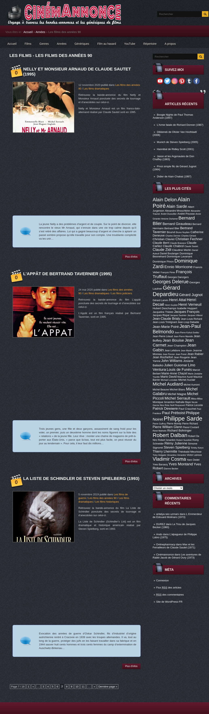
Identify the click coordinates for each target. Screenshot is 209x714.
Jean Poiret (181, 354)
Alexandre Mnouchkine (177, 210)
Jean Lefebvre (172, 350)
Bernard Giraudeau (177, 224)
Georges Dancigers (178, 277)
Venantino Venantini (176, 455)
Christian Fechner (189, 239)
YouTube (129, 43)
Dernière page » (107, 686)
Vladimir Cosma (169, 459)
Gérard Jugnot (191, 295)
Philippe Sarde (183, 418)
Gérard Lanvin (160, 300)
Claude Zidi (162, 250)
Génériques (81, 43)
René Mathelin (160, 430)
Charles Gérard (188, 235)
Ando (159, 534)
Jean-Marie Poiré (166, 327)
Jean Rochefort (163, 357)
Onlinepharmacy (165, 544)
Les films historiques (107, 501)
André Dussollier (169, 214)
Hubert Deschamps (164, 308)
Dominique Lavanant (179, 256)
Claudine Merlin (181, 249)
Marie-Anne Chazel (174, 373)
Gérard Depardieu (166, 291)
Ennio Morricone (178, 267)
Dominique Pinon (163, 261)
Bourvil (171, 232)
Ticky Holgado (159, 455)
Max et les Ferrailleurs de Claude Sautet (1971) (174, 546)
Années (40, 32)
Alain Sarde (176, 206)
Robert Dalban (170, 435)
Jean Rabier (195, 354)
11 (83, 686)
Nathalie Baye (183, 402)
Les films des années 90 (102, 498)
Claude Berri (161, 242)
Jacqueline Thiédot (163, 312)
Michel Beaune (161, 389)
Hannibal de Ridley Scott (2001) (175, 149)
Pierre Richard (190, 423)
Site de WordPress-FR (169, 601)
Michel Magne (177, 394)
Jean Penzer (169, 354)
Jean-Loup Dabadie (188, 322)
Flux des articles (168, 587)
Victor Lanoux (194, 455)
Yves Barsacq (160, 464)
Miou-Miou (197, 398)
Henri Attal (177, 300)
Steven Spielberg (177, 447)
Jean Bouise (173, 340)
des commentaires (170, 594)
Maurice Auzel (185, 376)
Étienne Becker (171, 468)
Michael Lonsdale (169, 380)
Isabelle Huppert (187, 308)
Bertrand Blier (171, 228)
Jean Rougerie (182, 357)
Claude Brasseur (178, 243)
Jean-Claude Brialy (166, 318)
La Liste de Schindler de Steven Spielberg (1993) (81, 478)
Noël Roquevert (177, 405)
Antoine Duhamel (169, 218)
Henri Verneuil (189, 305)
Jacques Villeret (195, 315)
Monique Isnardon (164, 402)
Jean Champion (177, 345)
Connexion (162, 580)
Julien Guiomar (175, 365)
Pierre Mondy (174, 423)
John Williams (171, 361)
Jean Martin (186, 350)
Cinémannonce (165, 554)
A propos (170, 43)
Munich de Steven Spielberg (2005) (177, 142)
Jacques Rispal (161, 315)
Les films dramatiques (96, 88)
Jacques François (186, 311)
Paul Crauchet (187, 408)
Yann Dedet (193, 459)
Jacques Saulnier (178, 315)
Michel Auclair (186, 379)
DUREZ (160, 524)
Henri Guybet (171, 305)
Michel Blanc (177, 389)
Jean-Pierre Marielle (183, 336)
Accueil (28, 32)
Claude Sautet (191, 246)
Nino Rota (164, 405)
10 (76, 686)
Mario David (168, 376)
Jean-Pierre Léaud (163, 336)
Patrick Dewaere (165, 408)
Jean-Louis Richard (191, 319)
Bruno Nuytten (183, 232)
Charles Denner (173, 235)
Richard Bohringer (179, 430)
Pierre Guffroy (159, 423)
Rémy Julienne (175, 443)
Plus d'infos (131, 256)
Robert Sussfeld (184, 440)
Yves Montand (180, 464)
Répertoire (149, 43)
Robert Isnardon (166, 440)
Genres (44, 43)
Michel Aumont (192, 384)
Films (28, 43)
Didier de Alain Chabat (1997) (174, 176)
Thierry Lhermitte (165, 451)
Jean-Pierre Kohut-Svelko (187, 332)
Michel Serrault (177, 398)
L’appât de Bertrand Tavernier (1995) (67, 273)
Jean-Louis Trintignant (165, 322)
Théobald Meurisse (190, 451)
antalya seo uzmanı (167, 514)
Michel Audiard (168, 384)
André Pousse (186, 213)
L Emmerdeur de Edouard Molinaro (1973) (177, 516)
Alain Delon (165, 199)
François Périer (168, 272)
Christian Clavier (164, 239)
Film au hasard (106, 43)
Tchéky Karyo (197, 448)
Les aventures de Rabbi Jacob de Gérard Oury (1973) (177, 556)
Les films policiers (121, 293)
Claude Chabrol (173, 246)
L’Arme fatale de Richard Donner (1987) (180, 124)
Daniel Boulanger (169, 253)
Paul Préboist (173, 413)
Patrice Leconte (194, 405)
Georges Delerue (171, 281)
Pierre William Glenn (167, 427)
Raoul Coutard (191, 427)
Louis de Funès (179, 370)
